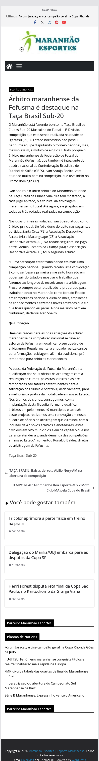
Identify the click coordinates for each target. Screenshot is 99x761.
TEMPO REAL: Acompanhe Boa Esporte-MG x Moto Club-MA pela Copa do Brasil (53, 488)
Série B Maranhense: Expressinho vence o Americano (44, 695)
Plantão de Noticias (21, 89)
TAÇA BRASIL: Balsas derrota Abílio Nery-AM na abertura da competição (43, 473)
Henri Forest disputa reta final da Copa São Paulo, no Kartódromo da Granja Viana (48, 588)
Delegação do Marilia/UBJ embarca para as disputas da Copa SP (48, 555)
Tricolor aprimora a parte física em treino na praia (47, 521)
